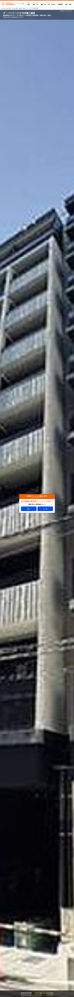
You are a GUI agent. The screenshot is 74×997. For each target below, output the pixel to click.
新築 (34, 4)
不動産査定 (60, 4)
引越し (70, 4)
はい (28, 509)
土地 (49, 4)
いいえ (45, 509)
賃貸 (28, 4)
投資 (66, 4)
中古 (37, 4)
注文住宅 (53, 4)
